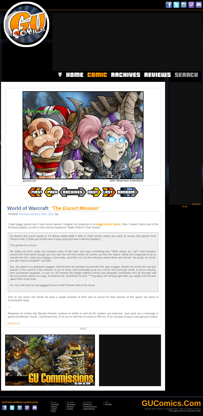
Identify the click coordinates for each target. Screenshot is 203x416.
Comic (70, 409)
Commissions (90, 407)
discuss (13, 323)
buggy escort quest (108, 224)
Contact (55, 404)
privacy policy (31, 402)
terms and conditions (12, 402)
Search (70, 407)
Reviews (87, 404)
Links (54, 409)
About (54, 407)
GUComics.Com (171, 403)
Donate (108, 404)
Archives (71, 404)
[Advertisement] (133, 41)
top (83, 328)
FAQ (53, 411)
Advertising (89, 409)
